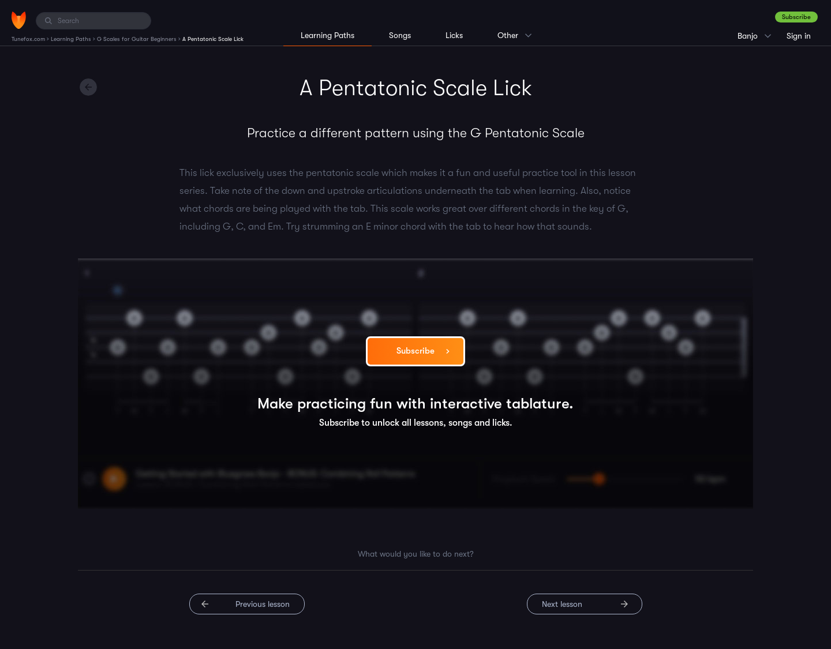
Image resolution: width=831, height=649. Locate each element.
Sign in (799, 35)
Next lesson (562, 604)
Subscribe (796, 17)
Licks (454, 35)
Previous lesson (262, 604)
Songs (400, 35)
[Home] (19, 20)
